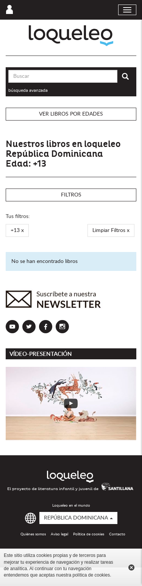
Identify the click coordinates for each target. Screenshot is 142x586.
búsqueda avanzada (28, 90)
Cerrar (131, 567)
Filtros (71, 195)
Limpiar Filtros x (111, 230)
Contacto (117, 534)
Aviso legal (59, 534)
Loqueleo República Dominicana (71, 35)
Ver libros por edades (71, 114)
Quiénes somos (33, 534)
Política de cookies (88, 534)
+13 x (17, 230)
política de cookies (91, 575)
